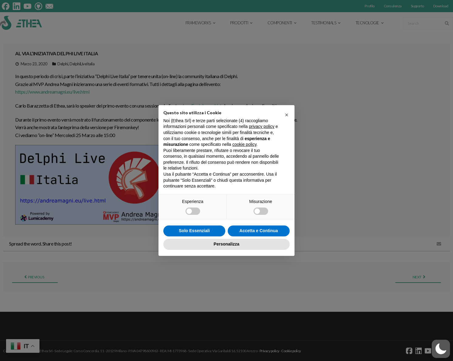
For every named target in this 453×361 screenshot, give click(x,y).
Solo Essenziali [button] (194, 230)
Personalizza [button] (227, 244)
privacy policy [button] (261, 126)
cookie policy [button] (244, 144)
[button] (286, 115)
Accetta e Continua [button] (259, 230)
